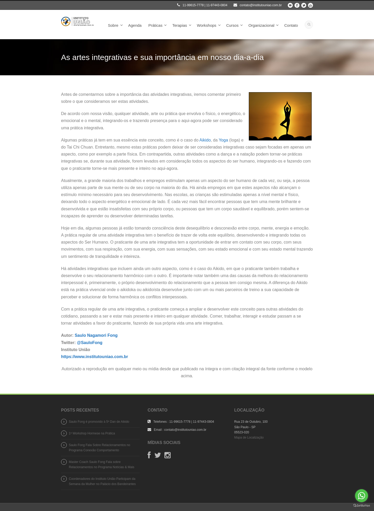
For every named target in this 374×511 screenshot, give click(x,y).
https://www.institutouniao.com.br (94, 356)
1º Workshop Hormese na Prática (92, 433)
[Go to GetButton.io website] (361, 505)
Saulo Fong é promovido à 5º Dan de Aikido (99, 421)
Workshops (206, 25)
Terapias (179, 25)
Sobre (113, 25)
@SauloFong (89, 342)
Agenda (135, 25)
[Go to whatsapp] (361, 495)
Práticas (155, 25)
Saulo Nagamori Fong (96, 335)
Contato (291, 25)
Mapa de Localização (249, 437)
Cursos (232, 25)
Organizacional (261, 25)
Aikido (205, 140)
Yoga (223, 140)
